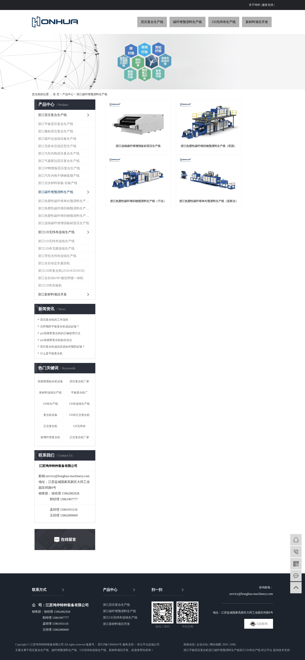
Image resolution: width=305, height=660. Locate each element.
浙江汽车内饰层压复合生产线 (59, 153)
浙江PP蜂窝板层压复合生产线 (59, 168)
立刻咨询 (259, 623)
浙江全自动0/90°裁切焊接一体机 (60, 278)
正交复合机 (50, 426)
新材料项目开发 (257, 22)
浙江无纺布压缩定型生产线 (57, 146)
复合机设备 (50, 414)
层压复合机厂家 (79, 381)
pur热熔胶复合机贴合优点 (56, 340)
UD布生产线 (50, 403)
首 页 (56, 94)
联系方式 (39, 590)
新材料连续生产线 (50, 392)
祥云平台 (266, 650)
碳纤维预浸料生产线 (187, 22)
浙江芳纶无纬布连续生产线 (57, 256)
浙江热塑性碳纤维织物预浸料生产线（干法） (65, 208)
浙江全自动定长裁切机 (54, 263)
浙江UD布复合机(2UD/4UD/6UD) (61, 270)
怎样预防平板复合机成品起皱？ (59, 326)
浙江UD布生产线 (249, 650)
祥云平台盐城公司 (148, 644)
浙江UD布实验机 (50, 285)
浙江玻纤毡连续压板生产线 (57, 138)
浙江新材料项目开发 (52, 294)
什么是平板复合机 (51, 353)
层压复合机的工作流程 (54, 319)
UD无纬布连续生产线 (93, 650)
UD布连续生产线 (79, 403)
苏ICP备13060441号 (110, 644)
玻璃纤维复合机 (50, 437)
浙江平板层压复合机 (196, 650)
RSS (225, 644)
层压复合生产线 (152, 22)
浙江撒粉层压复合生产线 (55, 131)
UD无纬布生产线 (224, 22)
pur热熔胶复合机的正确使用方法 (60, 333)
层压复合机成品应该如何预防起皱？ (62, 346)
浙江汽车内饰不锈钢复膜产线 (59, 175)
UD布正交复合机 (79, 414)
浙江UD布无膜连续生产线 (56, 248)
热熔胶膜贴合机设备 (50, 381)
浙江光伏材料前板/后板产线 (57, 183)
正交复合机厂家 (79, 437)
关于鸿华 (254, 4)
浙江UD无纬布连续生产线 (56, 232)
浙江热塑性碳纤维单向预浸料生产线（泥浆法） (65, 201)
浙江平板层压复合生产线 (55, 124)
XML (233, 644)
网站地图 (215, 644)
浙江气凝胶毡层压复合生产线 (59, 161)
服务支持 (267, 4)
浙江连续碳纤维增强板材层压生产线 (63, 223)
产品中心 (68, 94)
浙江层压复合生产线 (52, 115)
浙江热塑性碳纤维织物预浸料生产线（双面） (65, 215)
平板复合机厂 (79, 392)
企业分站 (202, 644)
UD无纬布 (79, 426)
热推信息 (189, 644)
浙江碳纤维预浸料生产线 (92, 94)
